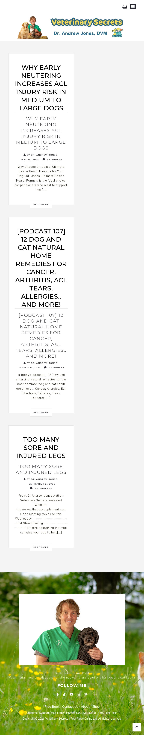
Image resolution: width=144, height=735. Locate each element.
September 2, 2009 (41, 484)
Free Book (52, 707)
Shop (96, 707)
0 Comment (54, 367)
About (85, 707)
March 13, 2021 (29, 367)
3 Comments (41, 488)
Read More (41, 204)
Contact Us (70, 707)
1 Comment (53, 159)
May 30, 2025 (29, 159)
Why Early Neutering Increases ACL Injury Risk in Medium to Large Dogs (41, 133)
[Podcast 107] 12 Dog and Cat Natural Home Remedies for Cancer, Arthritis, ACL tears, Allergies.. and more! (41, 335)
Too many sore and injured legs (41, 469)
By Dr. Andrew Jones (40, 155)
